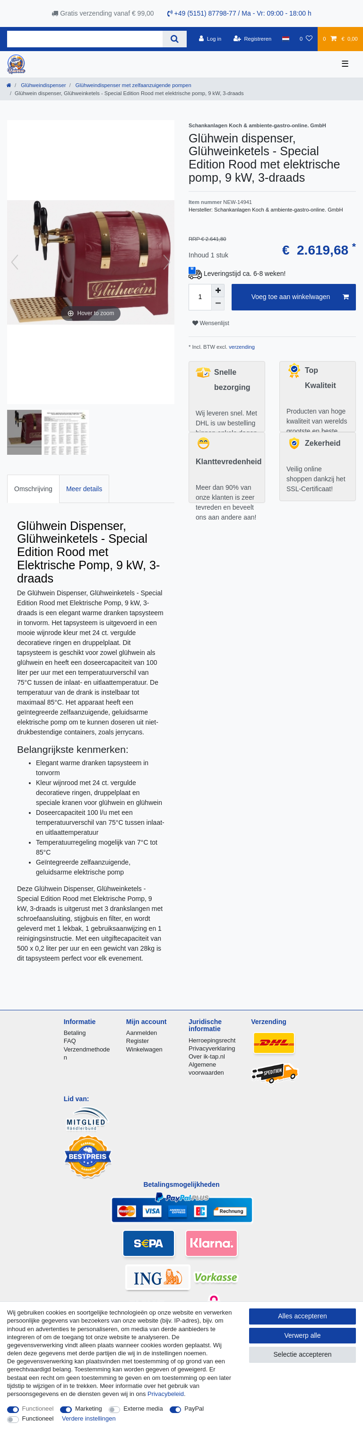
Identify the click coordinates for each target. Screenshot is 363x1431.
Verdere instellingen (89, 1418)
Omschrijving (33, 489)
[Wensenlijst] (306, 39)
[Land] (285, 39)
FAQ (70, 1040)
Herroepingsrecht (212, 1040)
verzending (241, 347)
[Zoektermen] (85, 39)
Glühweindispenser (42, 85)
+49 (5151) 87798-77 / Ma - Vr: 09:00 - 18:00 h (239, 13)
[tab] (33, 489)
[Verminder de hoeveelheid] (218, 303)
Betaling (75, 1032)
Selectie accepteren (303, 1354)
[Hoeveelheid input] (200, 297)
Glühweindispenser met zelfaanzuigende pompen (132, 85)
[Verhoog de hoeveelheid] (218, 290)
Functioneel (38, 1408)
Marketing (88, 1408)
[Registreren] (252, 39)
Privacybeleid (165, 1393)
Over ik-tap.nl (207, 1056)
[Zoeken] (175, 39)
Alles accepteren (302, 1316)
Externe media (143, 1408)
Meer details (84, 489)
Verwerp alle (302, 1335)
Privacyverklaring (212, 1048)
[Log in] (210, 39)
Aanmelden (141, 1032)
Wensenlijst (210, 323)
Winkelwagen (144, 1049)
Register (137, 1040)
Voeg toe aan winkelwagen (300, 297)
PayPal (194, 1408)
